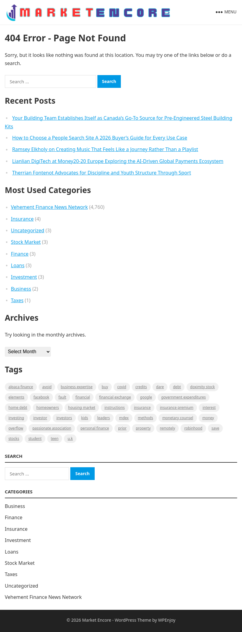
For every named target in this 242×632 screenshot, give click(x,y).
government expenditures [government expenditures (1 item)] (183, 397)
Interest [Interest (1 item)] (209, 407)
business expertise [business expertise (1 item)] (77, 386)
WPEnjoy (166, 620)
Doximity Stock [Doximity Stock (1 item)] (202, 386)
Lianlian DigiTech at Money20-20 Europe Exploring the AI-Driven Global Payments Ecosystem (117, 161)
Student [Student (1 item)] (34, 438)
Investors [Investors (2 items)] (64, 417)
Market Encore (96, 620)
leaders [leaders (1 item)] (103, 417)
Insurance (22, 219)
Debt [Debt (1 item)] (177, 386)
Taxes (17, 300)
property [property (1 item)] (143, 428)
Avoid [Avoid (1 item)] (47, 386)
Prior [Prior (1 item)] (122, 428)
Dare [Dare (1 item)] (160, 386)
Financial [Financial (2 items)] (82, 397)
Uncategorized (27, 230)
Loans (18, 265)
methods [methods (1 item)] (145, 417)
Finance (20, 253)
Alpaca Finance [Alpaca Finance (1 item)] (21, 386)
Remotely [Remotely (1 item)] (167, 428)
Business (21, 288)
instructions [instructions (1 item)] (114, 407)
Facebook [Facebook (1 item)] (41, 397)
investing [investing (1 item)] (16, 417)
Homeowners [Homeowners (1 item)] (48, 407)
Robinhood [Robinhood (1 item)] (193, 428)
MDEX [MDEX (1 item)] (123, 417)
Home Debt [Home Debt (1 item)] (18, 407)
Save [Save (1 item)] (215, 428)
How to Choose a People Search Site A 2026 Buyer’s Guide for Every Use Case (99, 137)
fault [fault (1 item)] (62, 397)
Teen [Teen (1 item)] (54, 438)
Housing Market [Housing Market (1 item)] (81, 407)
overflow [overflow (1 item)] (16, 428)
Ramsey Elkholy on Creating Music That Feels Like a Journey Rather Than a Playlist (105, 149)
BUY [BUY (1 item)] (105, 386)
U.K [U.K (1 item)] (70, 438)
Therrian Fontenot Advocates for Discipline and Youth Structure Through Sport (101, 172)
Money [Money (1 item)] (208, 417)
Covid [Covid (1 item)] (121, 386)
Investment (24, 277)
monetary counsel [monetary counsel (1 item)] (177, 417)
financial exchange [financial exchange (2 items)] (115, 397)
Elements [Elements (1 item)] (16, 397)
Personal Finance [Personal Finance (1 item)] (94, 428)
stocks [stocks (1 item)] (14, 438)
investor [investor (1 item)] (40, 417)
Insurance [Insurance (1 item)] (142, 407)
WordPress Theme (133, 620)
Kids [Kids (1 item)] (84, 417)
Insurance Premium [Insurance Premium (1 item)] (176, 407)
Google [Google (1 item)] (146, 397)
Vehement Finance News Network (49, 207)
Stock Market (26, 242)
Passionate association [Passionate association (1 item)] (51, 428)
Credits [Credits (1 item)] (141, 386)
